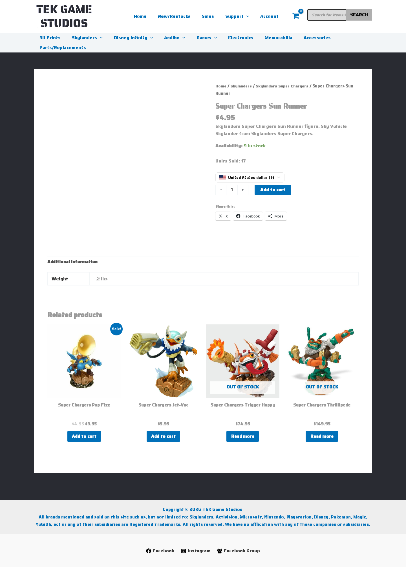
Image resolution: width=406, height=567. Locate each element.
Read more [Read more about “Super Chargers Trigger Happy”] (243, 437)
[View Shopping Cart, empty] (296, 16)
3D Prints (48, 37)
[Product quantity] (232, 190)
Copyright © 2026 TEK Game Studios (203, 502)
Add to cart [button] (84, 437)
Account (270, 16)
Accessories (300, 37)
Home (150, 16)
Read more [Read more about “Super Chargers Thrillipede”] (322, 437)
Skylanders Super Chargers (287, 86)
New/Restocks (182, 16)
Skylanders (84, 38)
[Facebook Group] (239, 550)
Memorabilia (264, 37)
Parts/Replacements (61, 47)
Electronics (228, 37)
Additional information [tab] (73, 261)
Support (241, 16)
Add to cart (273, 189)
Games (196, 38)
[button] (250, 16)
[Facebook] (160, 550)
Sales (214, 16)
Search (359, 14)
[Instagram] (195, 550)
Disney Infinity (127, 38)
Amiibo (166, 38)
